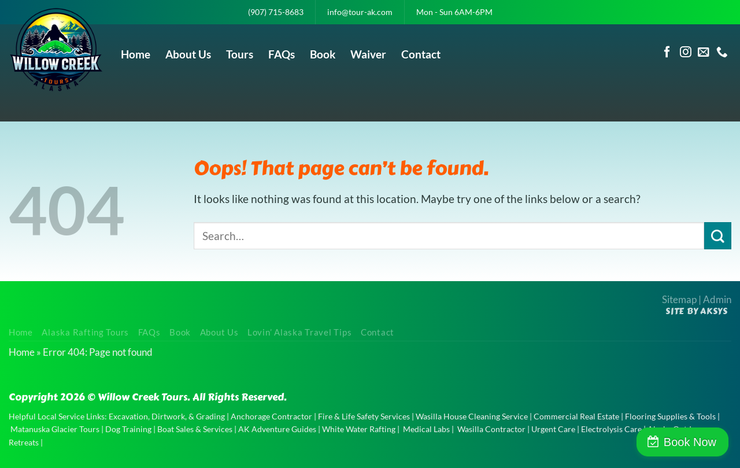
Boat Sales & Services (194, 429)
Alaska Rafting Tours (85, 332)
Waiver (368, 54)
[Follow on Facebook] (667, 52)
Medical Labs (426, 429)
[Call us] (722, 52)
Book (322, 54)
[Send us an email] (703, 52)
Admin (717, 299)
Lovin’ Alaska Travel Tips (299, 332)
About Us (188, 54)
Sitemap (679, 299)
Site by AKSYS (696, 311)
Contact (421, 54)
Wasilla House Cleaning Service (472, 416)
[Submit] (717, 235)
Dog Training (128, 429)
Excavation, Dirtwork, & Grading (167, 416)
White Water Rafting (358, 429)
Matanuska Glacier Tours (54, 429)
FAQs (281, 54)
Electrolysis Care (611, 429)
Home (135, 54)
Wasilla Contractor (491, 429)
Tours (239, 54)
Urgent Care (553, 429)
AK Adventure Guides (277, 429)
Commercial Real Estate (576, 416)
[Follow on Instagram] (685, 52)
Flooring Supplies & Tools (670, 416)
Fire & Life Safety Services (364, 416)
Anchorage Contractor (271, 416)
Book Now (690, 442)
